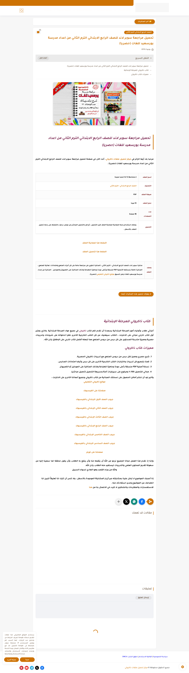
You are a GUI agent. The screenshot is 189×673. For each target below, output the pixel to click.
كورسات (48, 10)
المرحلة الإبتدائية (104, 10)
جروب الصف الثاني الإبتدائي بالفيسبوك (94, 408)
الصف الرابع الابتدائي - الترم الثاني (123, 186)
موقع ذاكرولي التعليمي (105, 274)
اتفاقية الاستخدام (145, 657)
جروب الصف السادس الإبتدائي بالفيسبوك (94, 444)
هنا (90, 487)
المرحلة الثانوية (64, 10)
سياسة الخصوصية (160, 657)
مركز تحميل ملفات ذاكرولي (136, 668)
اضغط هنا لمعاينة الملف (94, 243)
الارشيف (127, 3)
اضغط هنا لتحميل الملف (94, 252)
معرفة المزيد (11, 660)
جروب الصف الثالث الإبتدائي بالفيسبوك (94, 417)
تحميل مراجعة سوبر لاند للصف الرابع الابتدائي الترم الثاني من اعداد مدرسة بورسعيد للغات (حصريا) (108, 66)
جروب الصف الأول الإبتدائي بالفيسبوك (94, 400)
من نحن (118, 3)
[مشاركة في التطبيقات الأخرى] (118, 501)
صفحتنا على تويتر (94, 452)
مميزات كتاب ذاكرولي (140, 74)
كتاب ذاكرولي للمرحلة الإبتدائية (136, 70)
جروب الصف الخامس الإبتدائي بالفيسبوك (94, 435)
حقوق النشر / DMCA (129, 657)
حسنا (27, 660)
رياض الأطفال (124, 10)
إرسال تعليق (143, 598)
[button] (142, 501)
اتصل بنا (108, 3)
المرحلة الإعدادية (84, 10)
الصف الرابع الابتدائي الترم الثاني (139, 32)
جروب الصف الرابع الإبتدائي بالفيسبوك (94, 426)
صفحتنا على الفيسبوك (94, 391)
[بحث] (21, 11)
